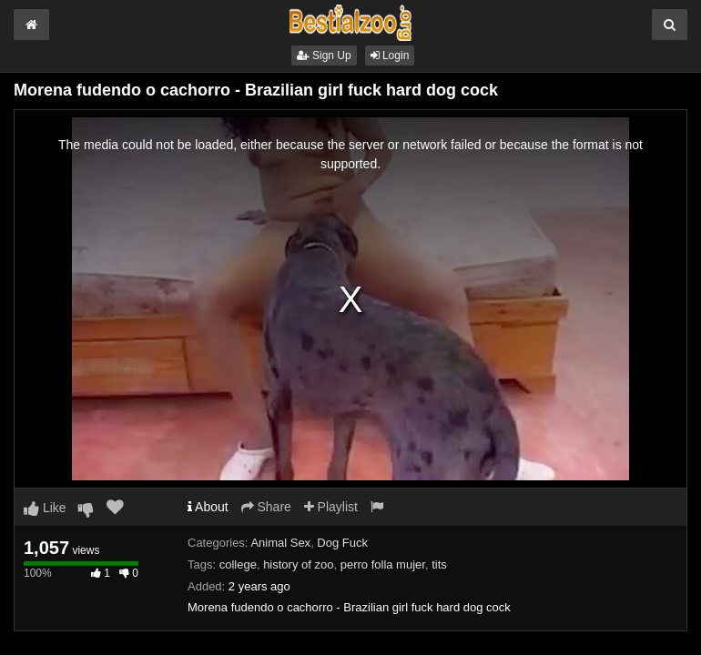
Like (45, 507)
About (208, 506)
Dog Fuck (342, 542)
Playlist (331, 506)
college (238, 564)
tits (439, 564)
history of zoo (298, 564)
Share (266, 506)
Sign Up (324, 55)
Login (390, 55)
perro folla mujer (382, 564)
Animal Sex (280, 542)
